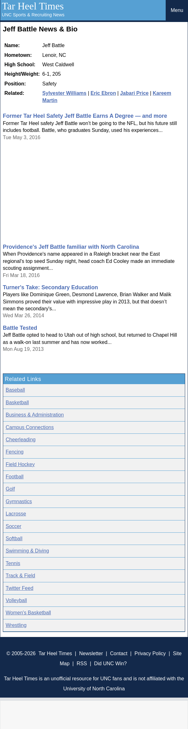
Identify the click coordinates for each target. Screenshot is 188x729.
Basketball (17, 402)
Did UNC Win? (110, 663)
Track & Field (20, 575)
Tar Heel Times (33, 6)
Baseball (15, 390)
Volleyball (16, 600)
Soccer (13, 526)
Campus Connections (30, 427)
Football (15, 476)
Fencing (15, 451)
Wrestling (16, 625)
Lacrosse (16, 513)
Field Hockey (20, 464)
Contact (118, 653)
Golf (10, 489)
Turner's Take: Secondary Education (50, 287)
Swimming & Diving (27, 550)
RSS (82, 663)
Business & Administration (35, 414)
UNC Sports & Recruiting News (33, 14)
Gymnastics (19, 501)
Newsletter (91, 653)
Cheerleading (21, 439)
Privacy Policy (150, 653)
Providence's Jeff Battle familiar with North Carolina (71, 247)
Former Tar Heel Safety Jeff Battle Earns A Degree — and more (85, 116)
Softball (14, 538)
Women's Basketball (28, 612)
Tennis (13, 563)
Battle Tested (20, 328)
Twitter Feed (19, 588)
